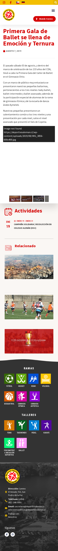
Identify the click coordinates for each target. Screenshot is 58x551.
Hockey (21, 386)
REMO (33, 386)
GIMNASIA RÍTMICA (22, 405)
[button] (55, 2)
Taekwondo (21, 433)
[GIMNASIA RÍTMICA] (22, 396)
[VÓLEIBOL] (46, 379)
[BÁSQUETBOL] (9, 396)
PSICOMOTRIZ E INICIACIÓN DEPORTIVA (9, 452)
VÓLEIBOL (46, 386)
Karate (46, 433)
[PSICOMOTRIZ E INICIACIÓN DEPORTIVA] (9, 443)
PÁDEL (34, 433)
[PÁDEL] (34, 425)
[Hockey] (21, 379)
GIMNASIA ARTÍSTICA (35, 405)
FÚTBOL (9, 386)
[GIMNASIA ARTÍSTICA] (35, 396)
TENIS (9, 433)
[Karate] (46, 425)
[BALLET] (22, 443)
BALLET (22, 450)
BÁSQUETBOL (9, 404)
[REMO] (33, 379)
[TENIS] (9, 425)
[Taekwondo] (22, 425)
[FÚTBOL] (9, 379)
